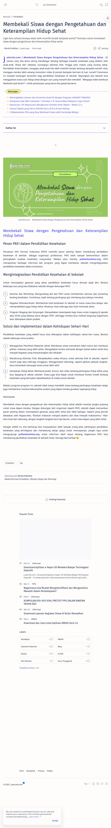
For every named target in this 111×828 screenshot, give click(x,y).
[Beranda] (6, 16)
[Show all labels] (29, 706)
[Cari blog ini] (57, 5)
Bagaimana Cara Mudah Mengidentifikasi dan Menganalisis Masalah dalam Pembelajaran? (56, 628)
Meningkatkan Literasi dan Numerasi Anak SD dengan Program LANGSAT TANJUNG (50, 103)
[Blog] (74, 685)
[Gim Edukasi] (37, 699)
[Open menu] (5, 4)
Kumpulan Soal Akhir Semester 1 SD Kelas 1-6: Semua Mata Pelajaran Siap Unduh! (50, 107)
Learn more (34, 817)
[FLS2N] (74, 692)
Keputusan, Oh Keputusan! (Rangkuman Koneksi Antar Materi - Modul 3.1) (46, 110)
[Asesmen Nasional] (37, 685)
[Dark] (101, 4)
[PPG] (34, 622)
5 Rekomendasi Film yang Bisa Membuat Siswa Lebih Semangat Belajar (44, 118)
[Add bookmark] (94, 48)
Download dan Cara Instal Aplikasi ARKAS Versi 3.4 (51, 661)
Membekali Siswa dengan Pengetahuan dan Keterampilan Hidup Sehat (65, 57)
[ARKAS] (34, 657)
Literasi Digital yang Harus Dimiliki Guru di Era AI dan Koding (39, 114)
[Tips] (21, 501)
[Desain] (37, 692)
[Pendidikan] (18, 16)
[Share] (103, 48)
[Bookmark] (106, 4)
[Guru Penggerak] (74, 699)
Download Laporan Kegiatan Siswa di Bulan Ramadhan (53, 651)
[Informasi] (36, 602)
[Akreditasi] (37, 678)
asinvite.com (14, 57)
